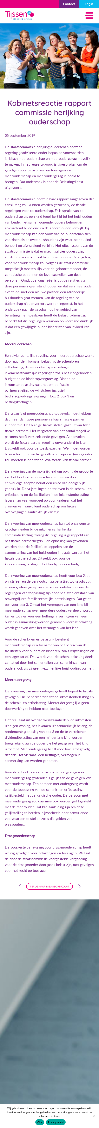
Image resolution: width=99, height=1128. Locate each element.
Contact (69, 4)
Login (89, 4)
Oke (39, 1122)
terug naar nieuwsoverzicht (49, 886)
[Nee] (94, 1116)
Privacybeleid (56, 1122)
